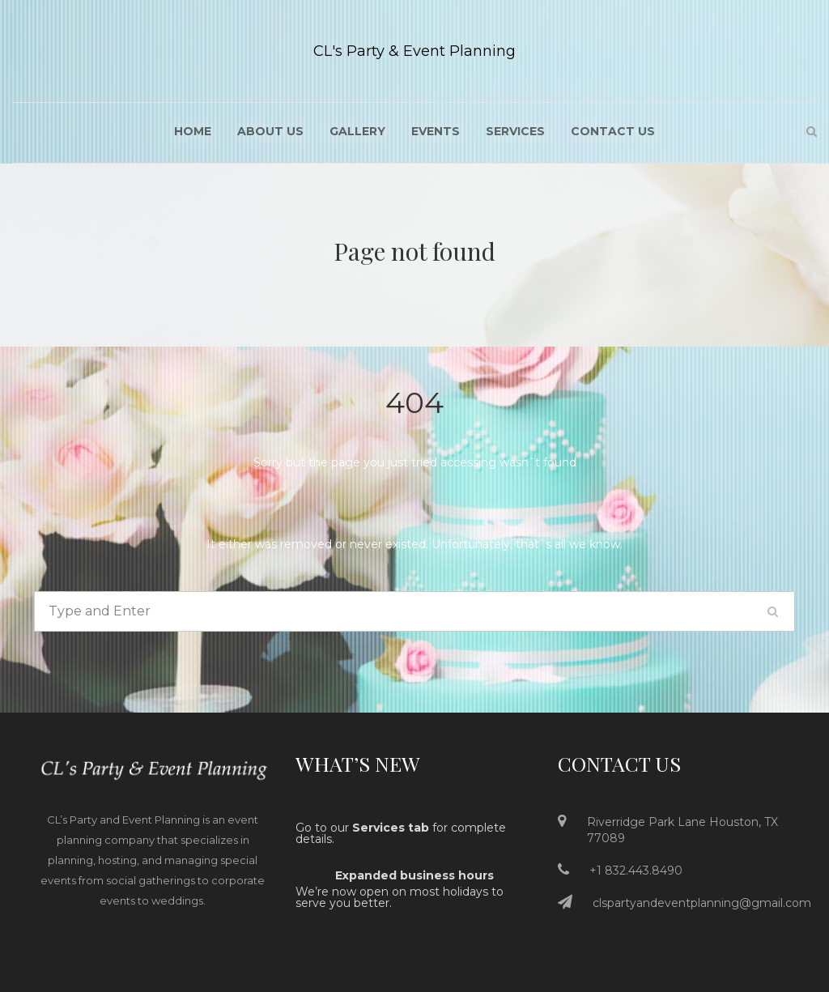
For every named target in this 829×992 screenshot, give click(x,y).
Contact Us (613, 131)
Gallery (357, 131)
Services (515, 131)
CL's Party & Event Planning (414, 51)
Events (435, 131)
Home (192, 131)
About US (270, 131)
